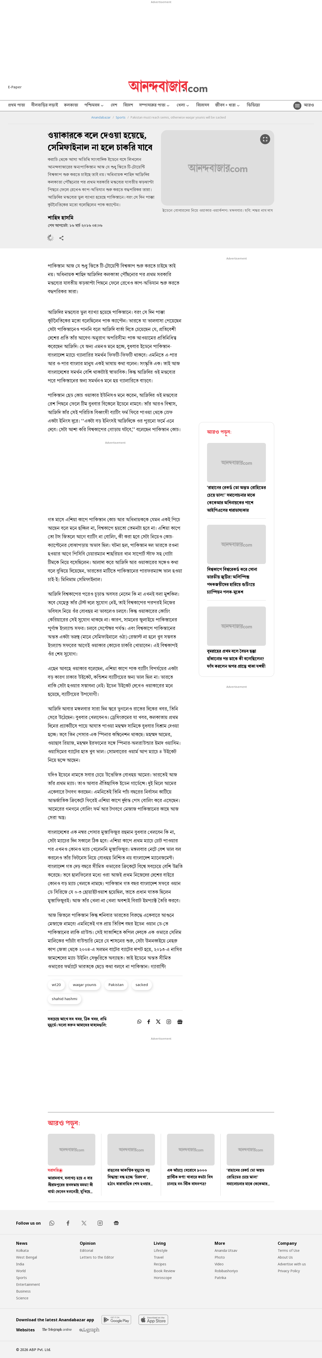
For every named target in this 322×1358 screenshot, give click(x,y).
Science (22, 1298)
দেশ (114, 105)
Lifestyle (161, 1250)
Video (219, 1264)
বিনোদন (202, 105)
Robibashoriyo (226, 1270)
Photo (220, 1257)
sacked (142, 984)
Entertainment (28, 1284)
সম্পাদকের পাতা (155, 105)
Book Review (164, 1270)
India (20, 1264)
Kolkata (22, 1250)
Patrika (220, 1277)
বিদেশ (128, 105)
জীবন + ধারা (228, 105)
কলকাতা (71, 105)
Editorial (86, 1250)
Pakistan (116, 984)
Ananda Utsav (226, 1250)
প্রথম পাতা (16, 105)
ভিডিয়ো (253, 105)
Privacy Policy (289, 1270)
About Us (285, 1257)
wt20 (56, 984)
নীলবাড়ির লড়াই (44, 105)
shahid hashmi (64, 998)
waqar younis (84, 984)
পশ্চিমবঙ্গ (94, 105)
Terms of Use (289, 1250)
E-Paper (15, 87)
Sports (121, 117)
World (21, 1270)
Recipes (160, 1264)
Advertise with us (292, 1264)
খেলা (183, 105)
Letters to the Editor (97, 1257)
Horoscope (163, 1277)
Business (23, 1291)
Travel (159, 1257)
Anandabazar (101, 117)
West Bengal (26, 1257)
